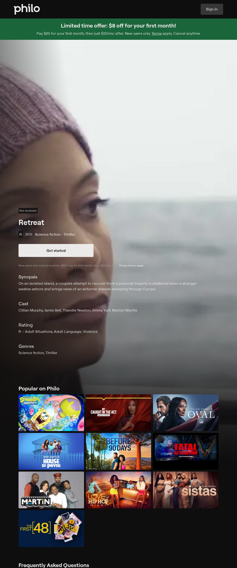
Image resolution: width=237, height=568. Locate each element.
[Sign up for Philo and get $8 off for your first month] (118, 29)
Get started (56, 250)
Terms (157, 33)
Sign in (212, 9)
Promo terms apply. (131, 265)
